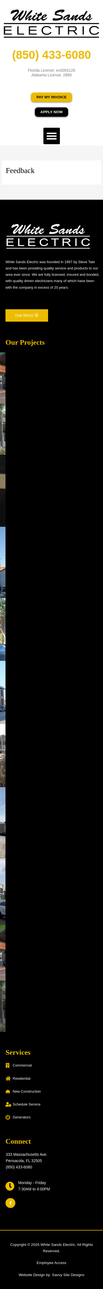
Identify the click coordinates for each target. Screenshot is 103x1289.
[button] (51, 136)
